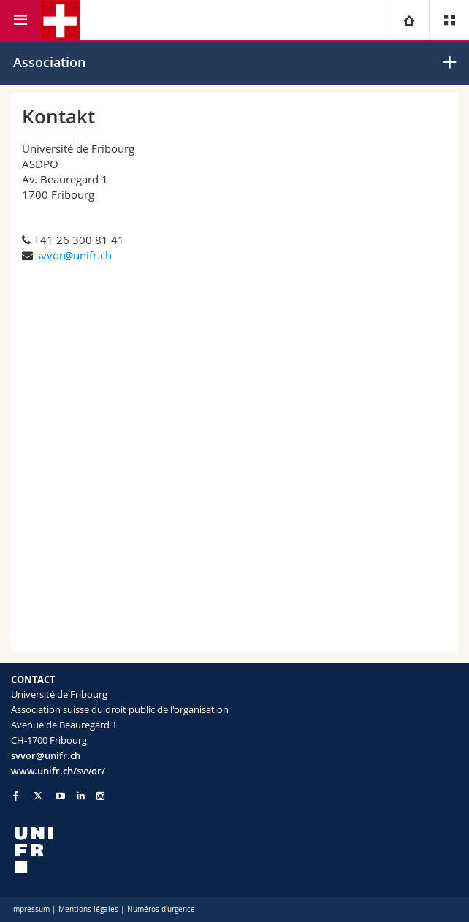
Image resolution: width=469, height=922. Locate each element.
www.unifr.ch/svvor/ (58, 770)
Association (49, 62)
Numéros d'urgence (161, 909)
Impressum (30, 909)
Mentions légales (88, 909)
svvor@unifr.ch (74, 255)
